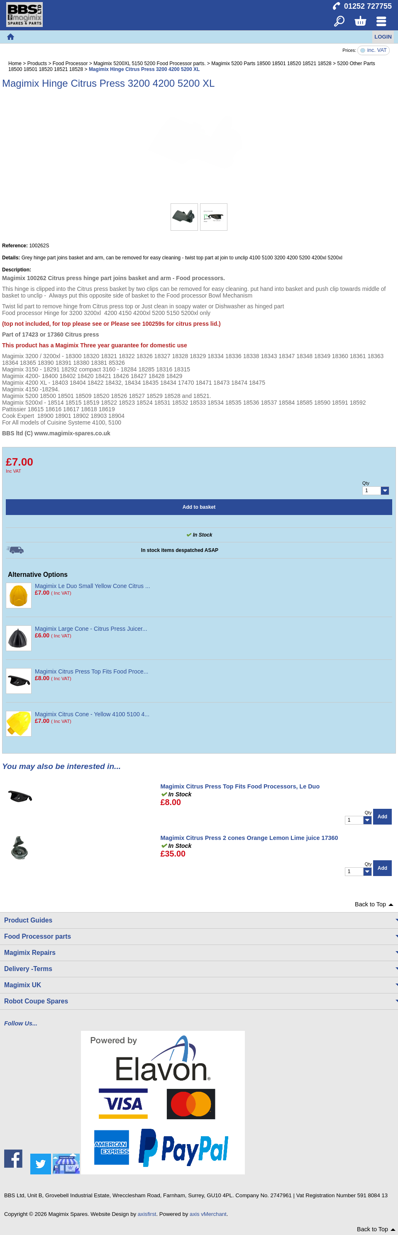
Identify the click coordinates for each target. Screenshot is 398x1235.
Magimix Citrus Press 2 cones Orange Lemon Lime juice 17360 (249, 838)
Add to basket (199, 507)
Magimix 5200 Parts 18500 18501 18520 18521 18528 (271, 63)
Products (37, 63)
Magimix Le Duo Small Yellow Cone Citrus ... (92, 586)
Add (382, 817)
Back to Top (370, 904)
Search (339, 21)
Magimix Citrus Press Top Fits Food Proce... (91, 671)
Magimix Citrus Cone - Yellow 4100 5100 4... (92, 714)
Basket (360, 21)
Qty (365, 483)
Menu (381, 21)
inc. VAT (377, 50)
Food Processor (70, 63)
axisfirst (147, 1214)
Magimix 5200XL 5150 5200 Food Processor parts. (149, 63)
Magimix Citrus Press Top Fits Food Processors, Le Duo (240, 786)
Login (383, 37)
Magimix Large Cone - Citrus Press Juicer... (91, 628)
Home (10, 37)
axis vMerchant (208, 1214)
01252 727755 (368, 6)
